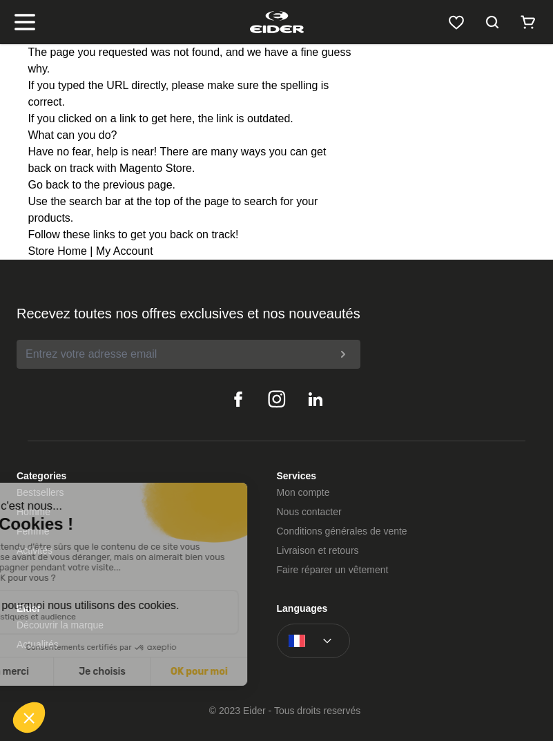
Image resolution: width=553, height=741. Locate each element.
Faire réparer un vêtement (333, 569)
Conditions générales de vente (342, 531)
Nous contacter (309, 511)
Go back (49, 185)
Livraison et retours (318, 550)
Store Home (57, 251)
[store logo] (276, 22)
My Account (124, 251)
